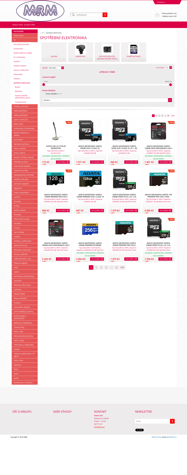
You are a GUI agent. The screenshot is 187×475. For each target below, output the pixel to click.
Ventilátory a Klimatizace (24, 311)
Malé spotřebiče (20, 146)
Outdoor (17, 338)
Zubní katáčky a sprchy (23, 347)
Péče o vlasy (19, 375)
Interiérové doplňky (22, 201)
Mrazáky (17, 250)
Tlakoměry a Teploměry (24, 380)
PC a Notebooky (19, 92)
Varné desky (19, 267)
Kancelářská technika (21, 80)
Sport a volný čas (21, 155)
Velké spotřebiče (21, 150)
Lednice (17, 232)
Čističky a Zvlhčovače (22, 276)
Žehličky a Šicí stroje (22, 320)
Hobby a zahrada (21, 141)
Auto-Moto (18, 175)
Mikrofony (18, 126)
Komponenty (18, 84)
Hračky (17, 384)
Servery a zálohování (21, 105)
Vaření (16, 307)
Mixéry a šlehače (21, 289)
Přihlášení (160, 2)
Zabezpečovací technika (24, 210)
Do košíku (61, 127)
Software (17, 114)
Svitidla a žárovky (21, 214)
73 (168, 80)
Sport (16, 409)
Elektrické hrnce (20, 280)
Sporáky (17, 236)
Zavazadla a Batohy (22, 342)
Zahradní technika (21, 179)
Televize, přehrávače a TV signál (24, 390)
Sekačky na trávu (21, 197)
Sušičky (17, 272)
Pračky (16, 241)
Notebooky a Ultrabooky (24, 163)
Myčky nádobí (19, 245)
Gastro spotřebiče (21, 228)
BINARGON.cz (172, 472)
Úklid (16, 302)
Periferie (17, 97)
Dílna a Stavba (20, 183)
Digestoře (18, 223)
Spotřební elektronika (22, 118)
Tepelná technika (21, 206)
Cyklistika (18, 324)
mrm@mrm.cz (99, 462)
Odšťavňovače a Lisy (22, 294)
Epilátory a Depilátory (23, 358)
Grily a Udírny (19, 188)
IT (14, 75)
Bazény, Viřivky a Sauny (23, 192)
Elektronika (18, 71)
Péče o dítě (18, 367)
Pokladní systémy (20, 101)
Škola (16, 404)
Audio (16, 413)
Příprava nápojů (20, 298)
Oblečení (17, 400)
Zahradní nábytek (21, 219)
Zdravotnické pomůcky (23, 371)
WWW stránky (157, 472)
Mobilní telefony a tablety (23, 88)
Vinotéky (17, 258)
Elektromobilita (20, 333)
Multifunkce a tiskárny (23, 418)
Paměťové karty (20, 137)
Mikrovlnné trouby (21, 254)
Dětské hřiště (19, 329)
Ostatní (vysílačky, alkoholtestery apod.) (22, 132)
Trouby (17, 263)
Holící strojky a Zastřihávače (20, 352)
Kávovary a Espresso (22, 285)
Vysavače (17, 316)
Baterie (17, 122)
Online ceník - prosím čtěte (23, 24)
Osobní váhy (19, 362)
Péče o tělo (18, 159)
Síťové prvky (18, 109)
